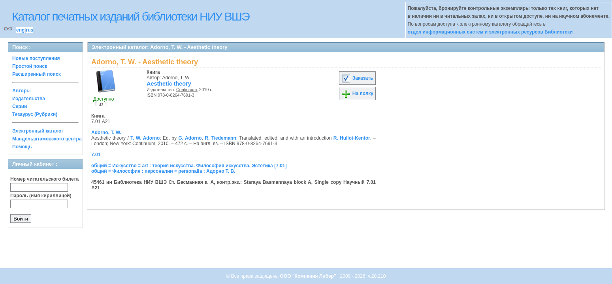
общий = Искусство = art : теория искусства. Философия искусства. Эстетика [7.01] (188, 165)
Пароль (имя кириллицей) (41, 195)
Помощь (22, 146)
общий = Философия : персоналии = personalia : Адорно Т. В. (163, 171)
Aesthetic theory (169, 83)
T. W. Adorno (145, 138)
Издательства (28, 98)
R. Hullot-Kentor (351, 138)
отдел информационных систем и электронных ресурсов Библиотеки (490, 32)
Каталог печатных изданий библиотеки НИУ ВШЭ (130, 16)
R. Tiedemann (220, 138)
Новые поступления (36, 58)
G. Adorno (189, 138)
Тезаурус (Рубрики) (34, 114)
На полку (357, 93)
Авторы (21, 90)
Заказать (357, 78)
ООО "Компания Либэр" (308, 276)
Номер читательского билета (44, 179)
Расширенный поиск (36, 74)
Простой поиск (29, 66)
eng (20, 30)
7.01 (95, 154)
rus (29, 30)
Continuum (186, 89)
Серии (19, 106)
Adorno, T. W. (176, 77)
